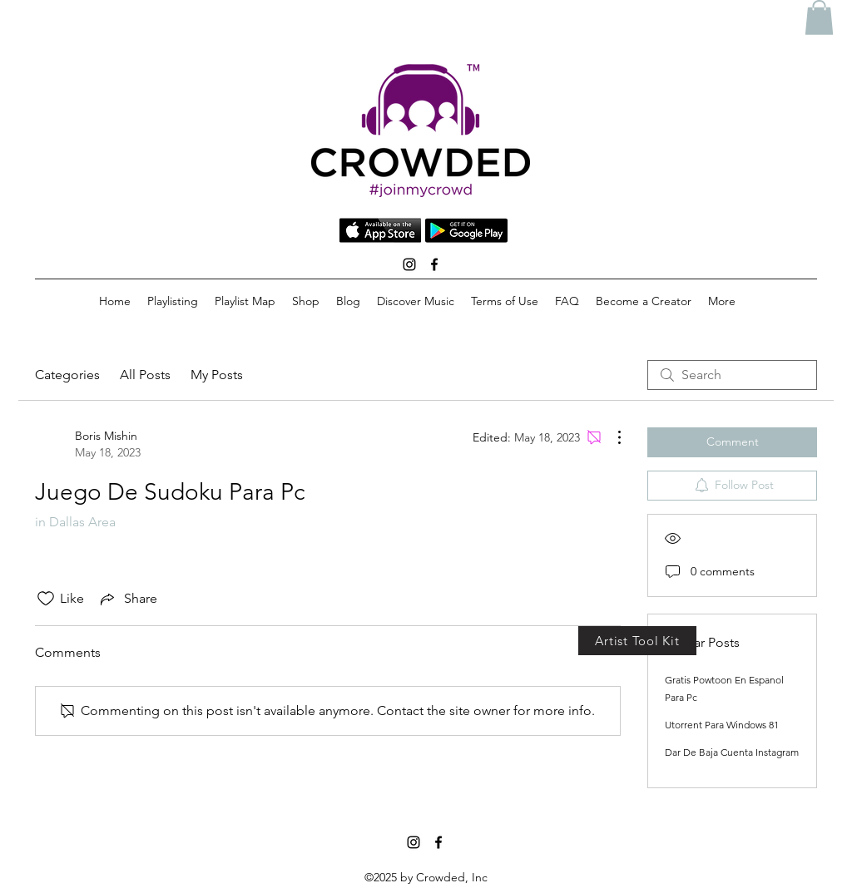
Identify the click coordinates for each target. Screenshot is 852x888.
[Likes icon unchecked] (46, 599)
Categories (67, 374)
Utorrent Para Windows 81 (722, 724)
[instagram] (409, 264)
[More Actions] (611, 437)
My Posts (217, 374)
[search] (732, 375)
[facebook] (434, 264)
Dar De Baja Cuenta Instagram (732, 752)
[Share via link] (127, 599)
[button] (819, 17)
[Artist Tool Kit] (637, 640)
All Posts (145, 374)
